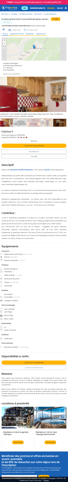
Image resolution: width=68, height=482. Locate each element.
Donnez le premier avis (34, 367)
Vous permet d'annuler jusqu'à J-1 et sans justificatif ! (35, 2)
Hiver (7, 22)
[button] (43, 8)
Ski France (5, 14)
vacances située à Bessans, (21, 170)
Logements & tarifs (17, 34)
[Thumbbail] (6, 123)
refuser (43, 478)
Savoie (47, 170)
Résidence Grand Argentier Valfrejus (16, 433)
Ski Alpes (14, 14)
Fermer (46, 480)
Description (30, 34)
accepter (52, 478)
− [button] (4, 43)
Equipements (41, 34)
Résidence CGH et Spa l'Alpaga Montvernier (46, 433)
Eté (55, 19)
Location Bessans (50, 14)
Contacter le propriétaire (34, 146)
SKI (24, 8)
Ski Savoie (37, 14)
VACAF (60, 8)
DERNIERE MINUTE (37, 8)
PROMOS (51, 8)
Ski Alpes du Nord (26, 14)
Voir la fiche (17, 442)
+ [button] (4, 40)
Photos (5, 34)
